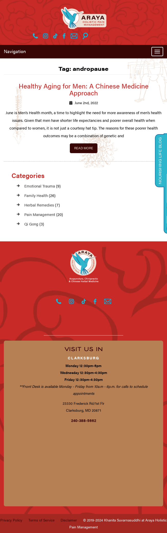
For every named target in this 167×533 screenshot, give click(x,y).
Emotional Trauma (39, 186)
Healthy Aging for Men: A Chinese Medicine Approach (84, 89)
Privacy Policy (11, 519)
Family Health (36, 195)
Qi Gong (31, 223)
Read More (83, 147)
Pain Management (39, 214)
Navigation (15, 51)
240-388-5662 (83, 420)
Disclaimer (69, 519)
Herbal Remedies (39, 205)
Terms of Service (41, 519)
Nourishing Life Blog (159, 160)
